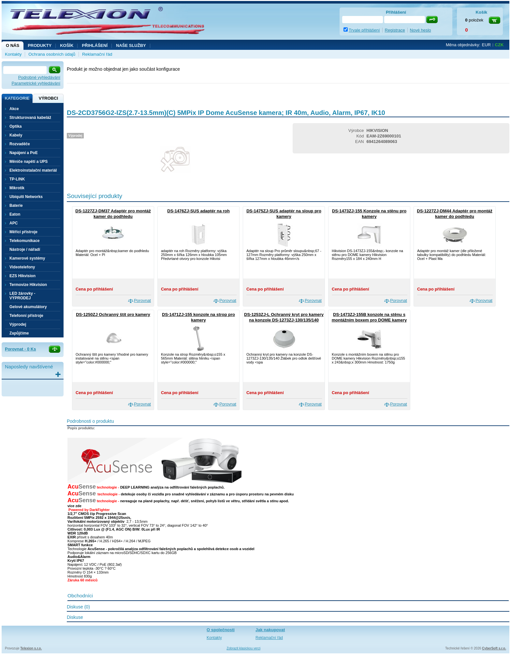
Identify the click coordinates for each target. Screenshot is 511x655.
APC (13, 223)
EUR (486, 44)
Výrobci (48, 98)
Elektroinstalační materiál (33, 170)
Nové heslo (420, 30)
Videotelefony (22, 267)
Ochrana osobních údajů (51, 54)
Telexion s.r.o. (31, 648)
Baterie (16, 205)
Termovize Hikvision (28, 284)
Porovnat (142, 300)
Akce (14, 109)
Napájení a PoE (23, 152)
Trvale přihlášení (364, 30)
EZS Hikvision (22, 276)
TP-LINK (17, 179)
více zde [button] (74, 506)
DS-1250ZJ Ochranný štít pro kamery (113, 314)
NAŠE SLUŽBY (131, 45)
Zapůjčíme (19, 333)
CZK (499, 44)
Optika (15, 126)
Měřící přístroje (23, 232)
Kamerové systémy (27, 258)
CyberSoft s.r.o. (494, 648)
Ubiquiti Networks (26, 196)
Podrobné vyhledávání (39, 77)
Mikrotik (16, 188)
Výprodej (17, 324)
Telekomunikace (24, 240)
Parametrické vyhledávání (35, 83)
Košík (66, 45)
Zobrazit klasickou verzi (243, 648)
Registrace (395, 30)
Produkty (39, 45)
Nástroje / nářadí (24, 249)
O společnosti (221, 629)
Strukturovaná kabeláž (30, 117)
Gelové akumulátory (28, 307)
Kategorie (17, 98)
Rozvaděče (19, 144)
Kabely (15, 135)
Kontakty (13, 54)
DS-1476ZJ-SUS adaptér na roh (198, 210)
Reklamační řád (97, 54)
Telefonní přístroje (26, 315)
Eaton (14, 214)
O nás (12, 45)
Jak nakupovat (270, 629)
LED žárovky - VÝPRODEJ (22, 295)
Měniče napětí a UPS (28, 161)
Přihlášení (95, 45)
